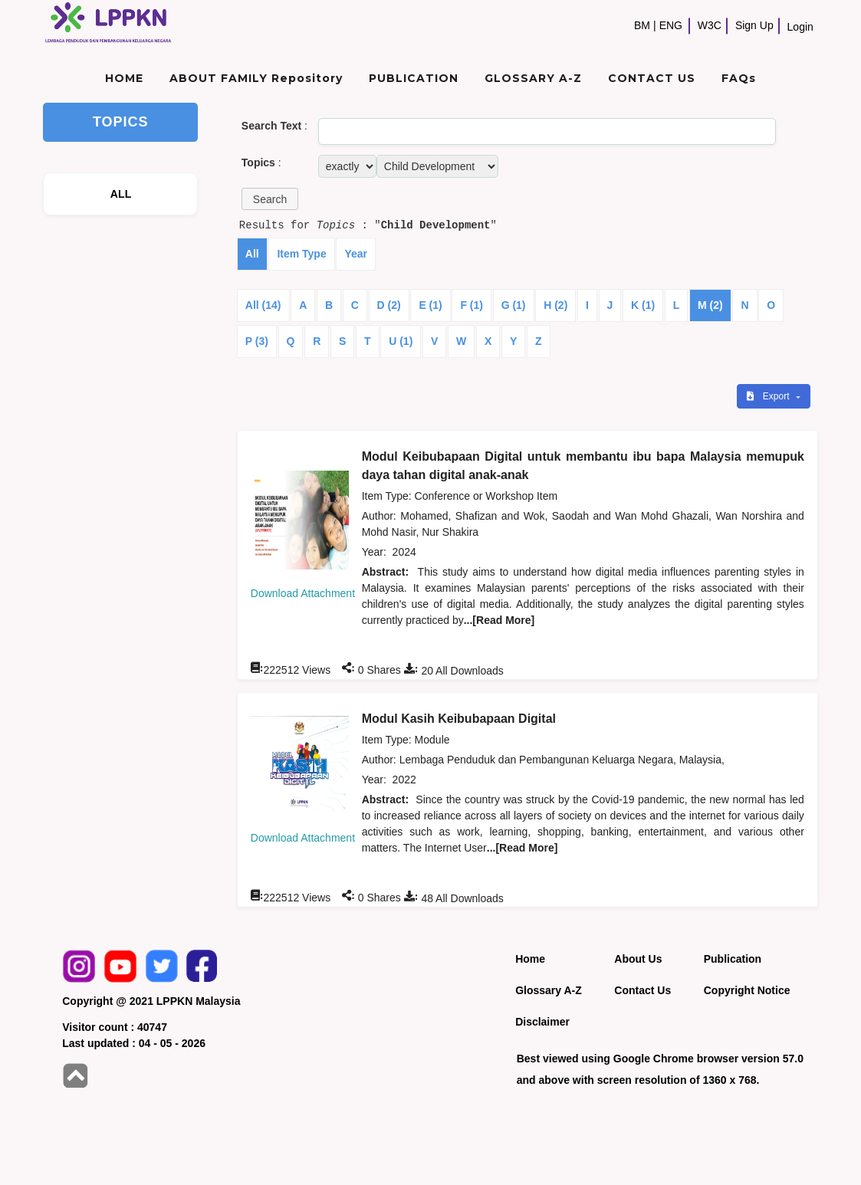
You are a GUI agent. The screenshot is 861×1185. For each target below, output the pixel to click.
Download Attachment (303, 593)
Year (355, 254)
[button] (270, 199)
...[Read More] (499, 620)
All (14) (263, 305)
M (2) (710, 305)
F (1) (471, 305)
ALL (121, 194)
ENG (670, 25)
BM (642, 25)
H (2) (555, 305)
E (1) (430, 305)
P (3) (256, 341)
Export (769, 396)
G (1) (513, 305)
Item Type (301, 254)
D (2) (389, 305)
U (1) (400, 341)
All (252, 254)
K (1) (643, 305)
